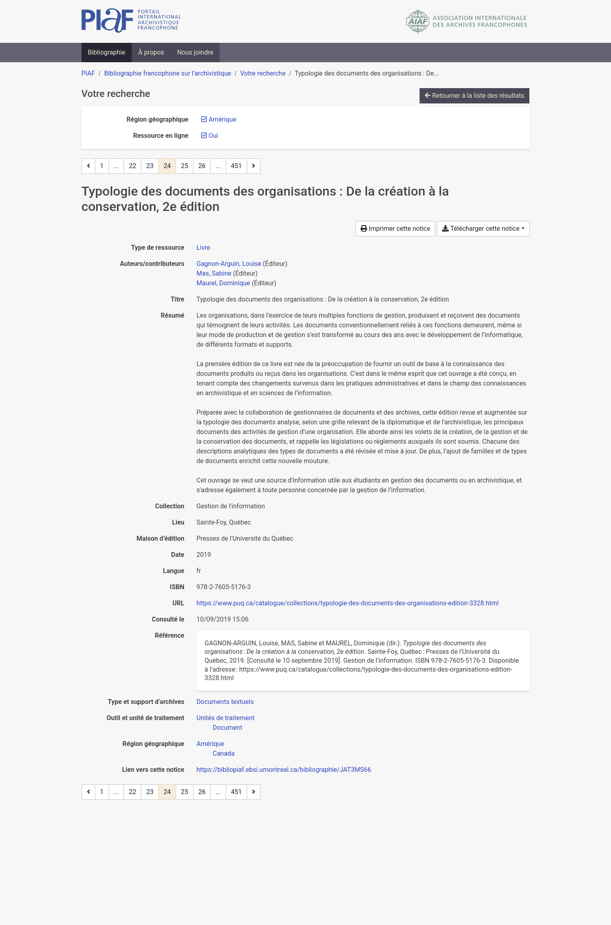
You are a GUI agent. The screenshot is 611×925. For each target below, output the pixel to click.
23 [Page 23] (149, 166)
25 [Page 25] (184, 166)
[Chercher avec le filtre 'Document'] (227, 727)
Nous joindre (195, 52)
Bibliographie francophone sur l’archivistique (167, 73)
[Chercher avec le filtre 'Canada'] (224, 753)
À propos (151, 52)
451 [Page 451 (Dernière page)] (236, 166)
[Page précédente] (88, 166)
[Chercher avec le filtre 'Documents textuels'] (225, 702)
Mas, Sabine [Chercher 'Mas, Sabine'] (214, 273)
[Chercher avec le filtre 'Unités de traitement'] (226, 718)
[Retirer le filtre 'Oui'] (213, 135)
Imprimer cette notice (395, 228)
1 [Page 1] (102, 166)
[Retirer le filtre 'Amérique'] (223, 119)
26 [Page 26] (202, 166)
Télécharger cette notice (480, 228)
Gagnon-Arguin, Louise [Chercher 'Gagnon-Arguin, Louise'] (229, 264)
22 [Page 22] (132, 166)
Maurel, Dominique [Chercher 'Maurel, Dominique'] (223, 283)
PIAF (88, 73)
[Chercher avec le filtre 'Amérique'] (211, 744)
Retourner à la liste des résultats (474, 95)
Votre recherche (263, 73)
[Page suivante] (253, 166)
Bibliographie (107, 52)
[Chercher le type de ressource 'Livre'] (203, 247)
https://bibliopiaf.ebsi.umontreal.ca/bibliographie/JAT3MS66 (284, 769)
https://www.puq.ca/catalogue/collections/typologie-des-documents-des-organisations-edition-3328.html (348, 603)
